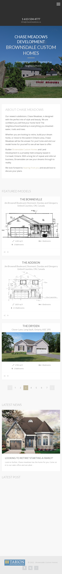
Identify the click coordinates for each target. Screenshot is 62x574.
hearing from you (31, 167)
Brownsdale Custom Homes (24, 149)
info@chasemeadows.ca (31, 22)
